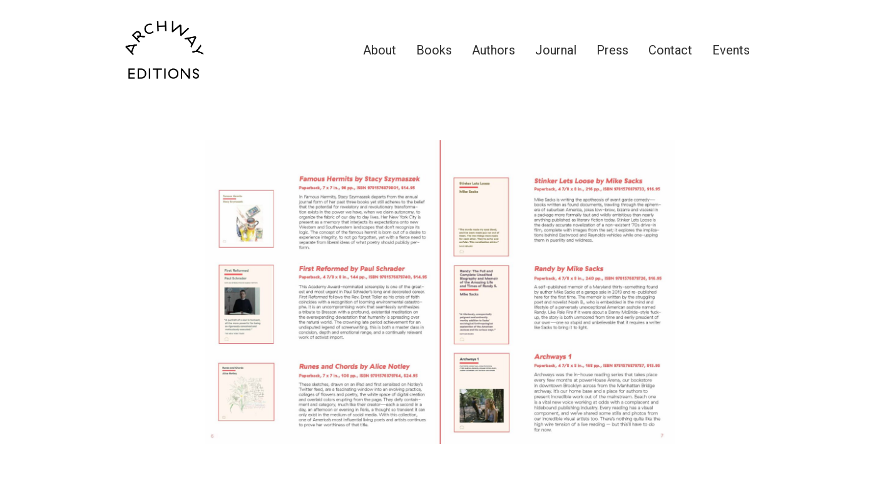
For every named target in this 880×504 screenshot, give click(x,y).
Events (731, 49)
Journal (555, 49)
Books (434, 49)
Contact (670, 49)
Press (612, 49)
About (379, 49)
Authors (493, 49)
